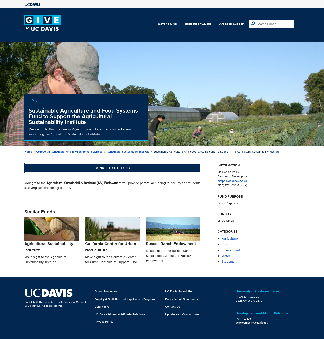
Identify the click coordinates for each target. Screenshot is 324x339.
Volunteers (102, 307)
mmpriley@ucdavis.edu (232, 181)
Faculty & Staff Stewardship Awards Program (125, 299)
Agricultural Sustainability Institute (128, 151)
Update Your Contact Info (182, 314)
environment (231, 250)
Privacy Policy (104, 322)
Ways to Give (167, 23)
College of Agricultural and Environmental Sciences (69, 151)
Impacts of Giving (198, 23)
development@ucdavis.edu (252, 323)
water (226, 256)
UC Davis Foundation (179, 291)
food (225, 244)
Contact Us (172, 307)
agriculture (230, 238)
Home (28, 151)
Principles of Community (181, 299)
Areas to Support (231, 23)
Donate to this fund (112, 168)
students (228, 261)
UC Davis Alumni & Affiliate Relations (120, 314)
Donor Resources (106, 291)
